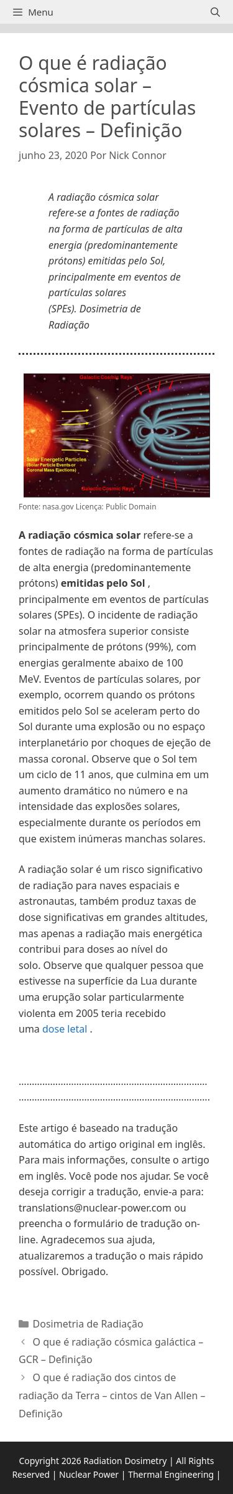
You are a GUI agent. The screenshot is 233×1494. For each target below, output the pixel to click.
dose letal (64, 1029)
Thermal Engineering (171, 1474)
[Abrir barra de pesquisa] (215, 12)
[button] (116, 1063)
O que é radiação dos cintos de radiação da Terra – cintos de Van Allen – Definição (112, 1395)
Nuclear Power (89, 1474)
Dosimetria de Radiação (88, 1324)
